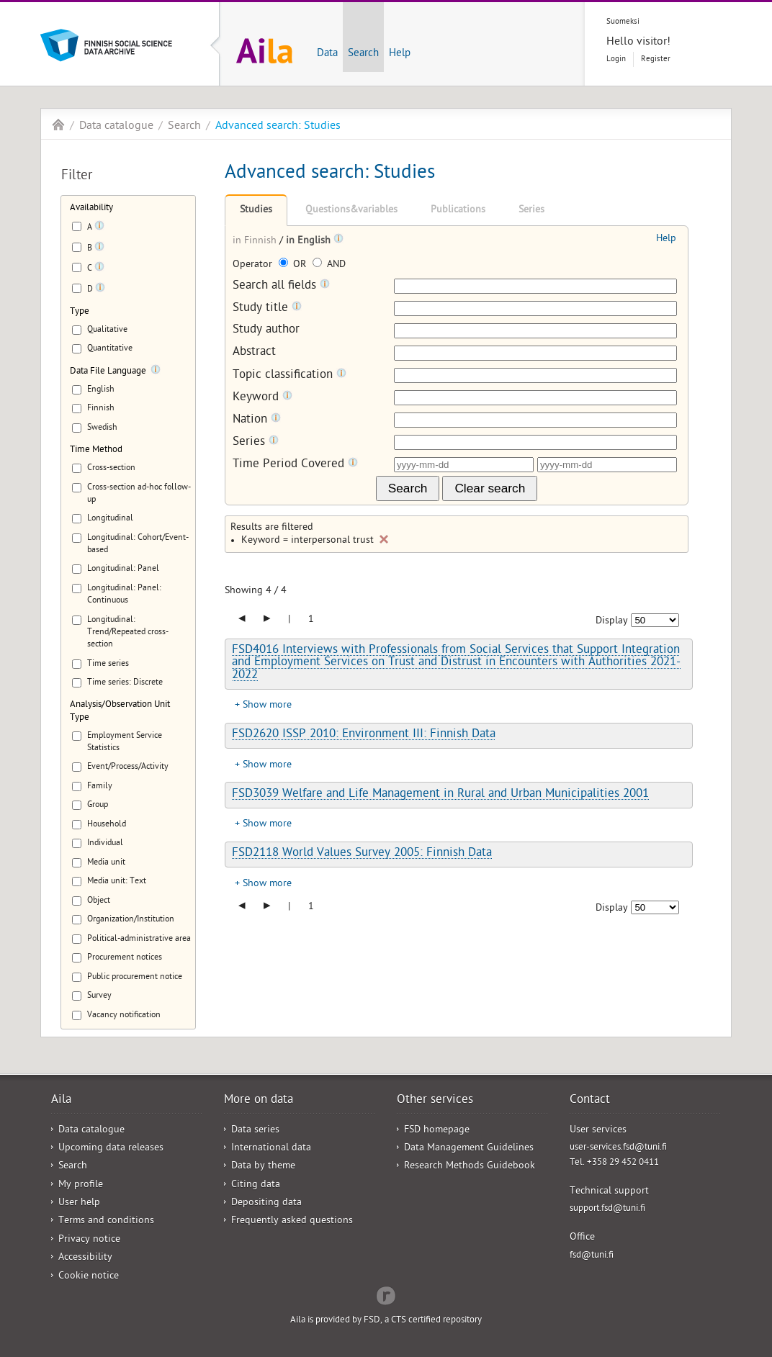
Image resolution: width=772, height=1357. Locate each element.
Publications (458, 210)
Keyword (262, 398)
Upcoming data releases (110, 1148)
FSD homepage (437, 1130)
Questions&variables (351, 210)
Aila (58, 124)
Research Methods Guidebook (469, 1166)
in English (309, 241)
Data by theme (263, 1166)
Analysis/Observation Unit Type (120, 711)
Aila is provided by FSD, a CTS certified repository (386, 1320)
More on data (258, 1101)
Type (79, 312)
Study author (266, 331)
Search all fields (281, 286)
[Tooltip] (99, 228)
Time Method (96, 450)
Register (655, 59)
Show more (267, 706)
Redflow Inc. (386, 1294)
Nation (257, 420)
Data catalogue (116, 126)
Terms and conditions (106, 1221)
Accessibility (85, 1258)
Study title (267, 308)
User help (79, 1203)
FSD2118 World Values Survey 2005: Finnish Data (362, 854)
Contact (590, 1101)
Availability (91, 208)
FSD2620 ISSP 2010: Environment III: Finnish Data (363, 735)
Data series (255, 1130)
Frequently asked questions (292, 1221)
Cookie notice (88, 1277)
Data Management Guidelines (469, 1148)
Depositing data (266, 1203)
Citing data (255, 1185)
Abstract (254, 353)
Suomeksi (622, 22)
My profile (80, 1185)
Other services (435, 1101)
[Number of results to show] (655, 620)
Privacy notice (89, 1240)
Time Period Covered (295, 465)
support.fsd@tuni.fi (607, 1209)
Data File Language (108, 371)
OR (294, 265)
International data (271, 1148)
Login (616, 59)
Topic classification (289, 375)
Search (363, 54)
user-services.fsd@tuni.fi (618, 1147)
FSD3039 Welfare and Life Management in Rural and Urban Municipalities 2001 (440, 795)
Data (327, 54)
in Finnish (256, 241)
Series (531, 210)
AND (329, 265)
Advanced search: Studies (278, 126)
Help (399, 54)
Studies (256, 210)
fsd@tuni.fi (592, 1255)
